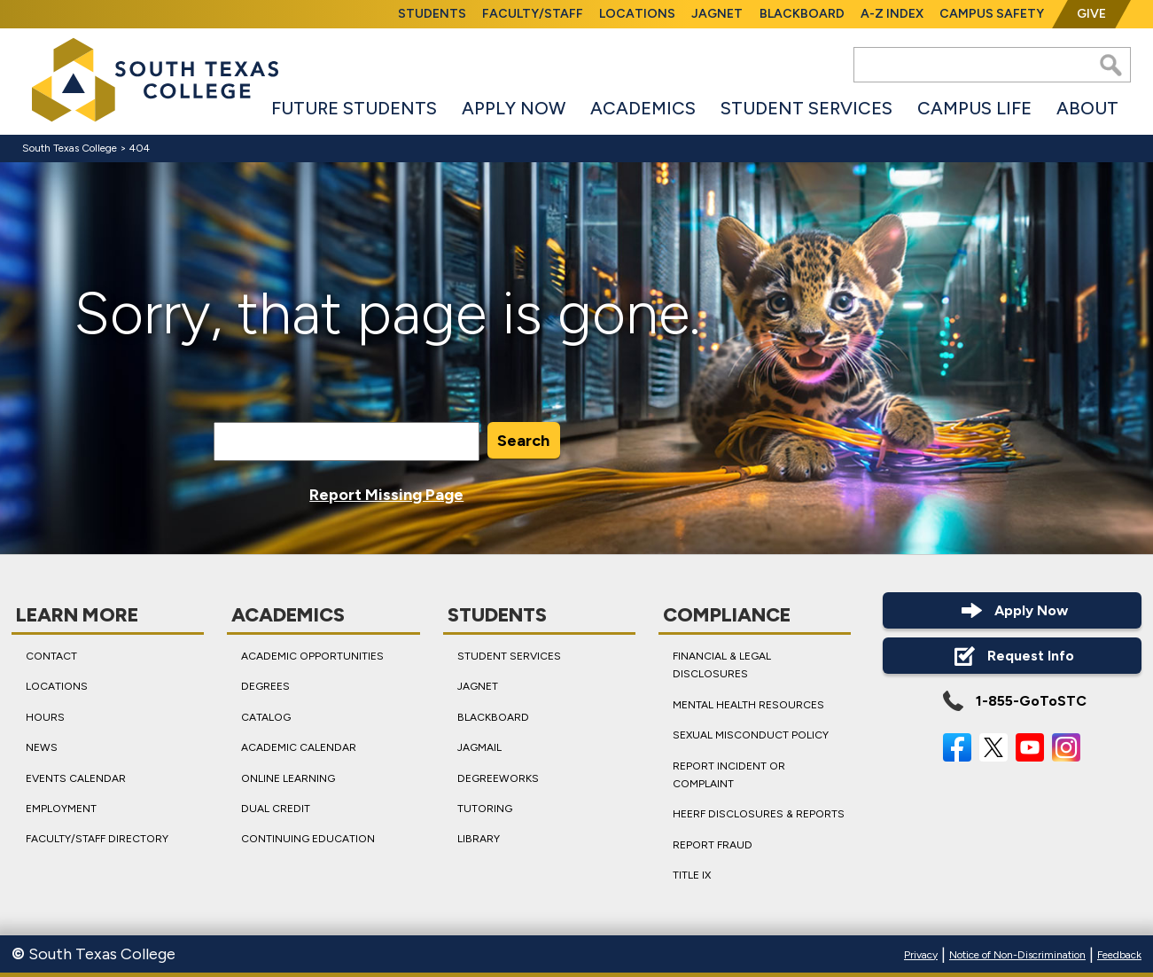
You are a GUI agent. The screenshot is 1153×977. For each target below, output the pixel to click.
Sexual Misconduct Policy (751, 735)
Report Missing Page (386, 494)
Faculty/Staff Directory (97, 838)
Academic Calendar (298, 747)
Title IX (692, 875)
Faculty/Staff (532, 13)
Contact (51, 656)
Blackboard (802, 13)
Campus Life (974, 108)
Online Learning (288, 778)
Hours (45, 717)
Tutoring (484, 808)
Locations (637, 13)
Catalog (266, 717)
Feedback (1119, 955)
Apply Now (513, 108)
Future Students (354, 108)
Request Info (1011, 656)
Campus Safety (991, 13)
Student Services (806, 108)
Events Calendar (76, 778)
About (1087, 108)
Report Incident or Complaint (729, 775)
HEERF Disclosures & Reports (759, 814)
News (42, 747)
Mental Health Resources (748, 705)
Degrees (265, 686)
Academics (643, 108)
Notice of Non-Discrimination (1017, 955)
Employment (61, 808)
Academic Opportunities (312, 656)
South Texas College (69, 148)
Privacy (921, 955)
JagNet (717, 13)
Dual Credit (275, 808)
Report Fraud (712, 845)
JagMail (479, 747)
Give (1091, 13)
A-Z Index (892, 13)
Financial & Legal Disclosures (722, 665)
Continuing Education (308, 838)
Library (478, 838)
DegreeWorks (498, 778)
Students (432, 13)
